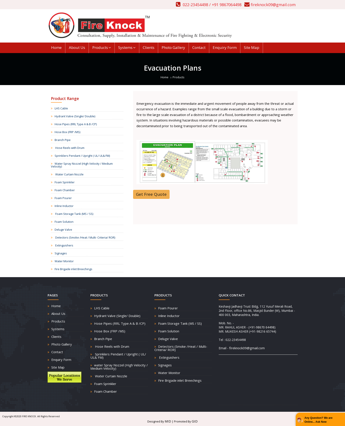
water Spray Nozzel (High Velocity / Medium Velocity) (119, 367)
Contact (199, 47)
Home (56, 47)
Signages (61, 253)
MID (168, 421)
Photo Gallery (173, 47)
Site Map (251, 47)
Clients (148, 47)
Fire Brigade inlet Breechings (73, 269)
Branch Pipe (63, 140)
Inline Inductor (64, 206)
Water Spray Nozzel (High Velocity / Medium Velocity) (82, 165)
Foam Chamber (65, 190)
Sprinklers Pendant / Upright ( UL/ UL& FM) (82, 156)
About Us (77, 47)
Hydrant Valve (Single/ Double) (75, 116)
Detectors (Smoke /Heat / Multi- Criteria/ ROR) (85, 237)
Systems (127, 47)
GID (195, 421)
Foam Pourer (63, 198)
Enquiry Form (225, 47)
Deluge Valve (63, 230)
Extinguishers (64, 245)
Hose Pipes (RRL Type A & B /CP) (76, 124)
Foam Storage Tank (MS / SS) (74, 214)
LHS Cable (61, 108)
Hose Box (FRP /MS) (67, 132)
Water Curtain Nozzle (69, 174)
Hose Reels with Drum (69, 148)
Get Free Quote (151, 194)
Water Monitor (64, 261)
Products (101, 47)
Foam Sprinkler (65, 182)
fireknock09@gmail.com (273, 4)
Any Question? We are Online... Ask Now (318, 419)
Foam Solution (64, 222)
